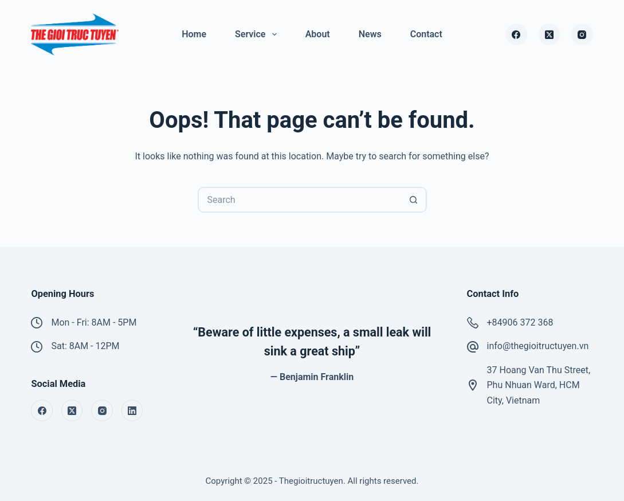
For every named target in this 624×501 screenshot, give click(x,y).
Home (194, 34)
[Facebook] (516, 34)
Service (258, 34)
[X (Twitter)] (549, 34)
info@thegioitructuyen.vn (538, 345)
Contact (426, 34)
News (370, 34)
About (317, 34)
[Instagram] (582, 34)
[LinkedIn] (132, 410)
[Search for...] (299, 200)
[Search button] (414, 200)
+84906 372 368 (520, 322)
